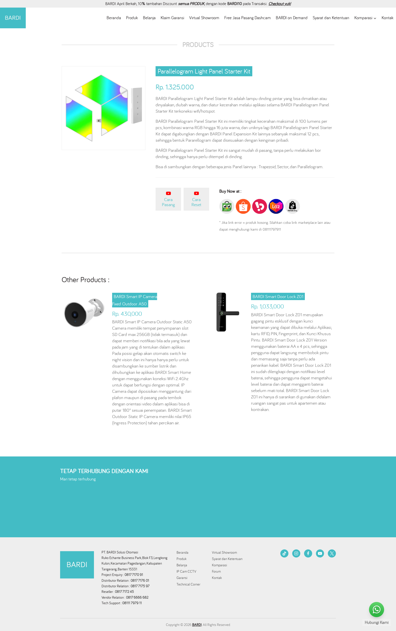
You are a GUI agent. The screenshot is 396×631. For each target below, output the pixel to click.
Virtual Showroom (204, 17)
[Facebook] (308, 553)
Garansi (182, 577)
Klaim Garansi (172, 17)
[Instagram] (296, 553)
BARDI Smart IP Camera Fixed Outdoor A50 (134, 300)
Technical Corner (188, 584)
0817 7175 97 (140, 586)
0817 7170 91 (134, 574)
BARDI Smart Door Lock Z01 (278, 296)
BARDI (197, 624)
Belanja (149, 17)
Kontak (387, 17)
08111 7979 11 (132, 603)
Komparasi (219, 565)
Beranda (114, 17)
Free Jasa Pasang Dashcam (247, 17)
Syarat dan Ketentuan (331, 17)
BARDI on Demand (292, 17)
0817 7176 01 (140, 580)
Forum (216, 571)
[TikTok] (284, 553)
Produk (132, 17)
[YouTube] (320, 553)
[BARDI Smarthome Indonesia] (13, 18)
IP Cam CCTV (186, 571)
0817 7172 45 (124, 591)
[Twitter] (332, 553)
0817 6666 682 (137, 597)
